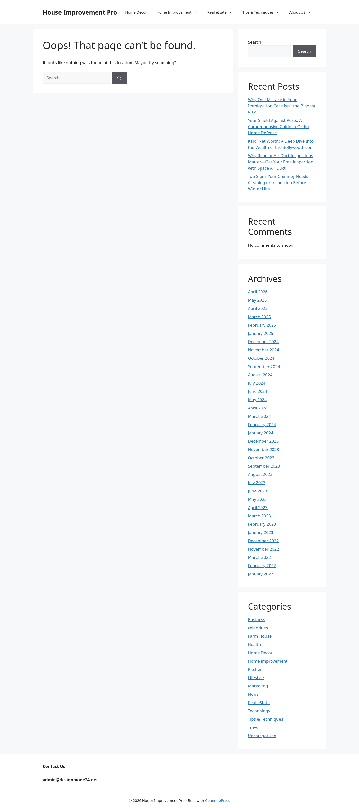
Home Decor (136, 12)
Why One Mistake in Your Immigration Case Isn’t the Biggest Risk (281, 106)
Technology (259, 711)
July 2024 (257, 383)
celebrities (258, 628)
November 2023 (263, 449)
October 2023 (261, 457)
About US (302, 12)
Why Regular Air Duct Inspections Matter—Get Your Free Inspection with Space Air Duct (280, 162)
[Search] (119, 78)
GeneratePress (217, 800)
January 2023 (260, 532)
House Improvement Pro (80, 12)
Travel (254, 727)
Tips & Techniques (263, 12)
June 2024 (257, 391)
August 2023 (260, 474)
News (253, 694)
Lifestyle (256, 677)
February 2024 (262, 424)
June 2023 (257, 491)
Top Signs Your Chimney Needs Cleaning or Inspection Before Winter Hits (278, 183)
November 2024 (263, 350)
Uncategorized (262, 735)
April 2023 (258, 507)
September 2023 (264, 466)
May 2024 (257, 399)
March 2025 (259, 316)
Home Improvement (180, 12)
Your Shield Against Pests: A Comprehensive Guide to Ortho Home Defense (278, 126)
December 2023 (263, 441)
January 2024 (260, 433)
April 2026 (258, 292)
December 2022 (263, 540)
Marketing (258, 686)
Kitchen (255, 669)
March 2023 (259, 516)
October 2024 (261, 358)
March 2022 (259, 557)
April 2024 (258, 408)
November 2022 (263, 549)
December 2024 (263, 341)
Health (254, 644)
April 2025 (258, 308)
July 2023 (257, 482)
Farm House (260, 636)
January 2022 (260, 574)
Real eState (222, 12)
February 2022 (262, 565)
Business (256, 619)
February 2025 (262, 325)
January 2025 (260, 333)
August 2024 (260, 375)
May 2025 (257, 300)
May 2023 (257, 499)
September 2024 (264, 366)
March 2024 (259, 416)
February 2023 (262, 524)
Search (254, 42)
